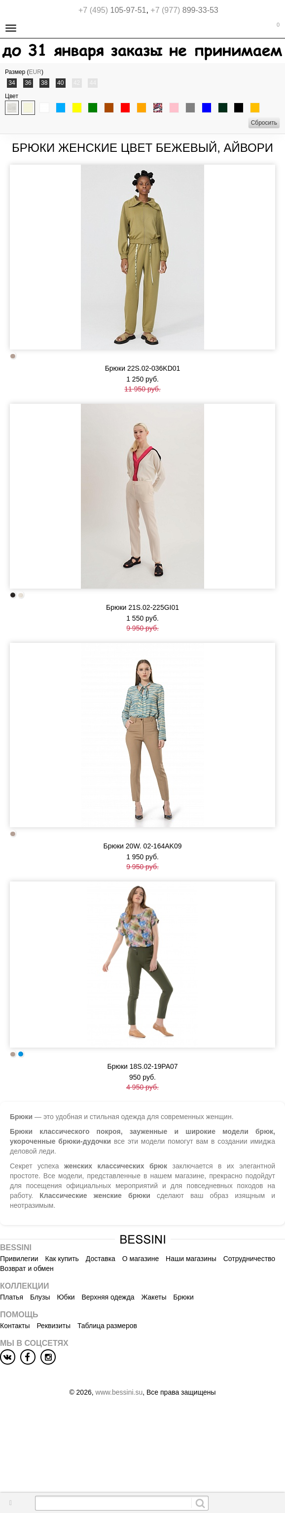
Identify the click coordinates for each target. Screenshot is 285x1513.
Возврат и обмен (27, 1268)
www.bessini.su (119, 1392)
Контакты (15, 1326)
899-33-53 (184, 10)
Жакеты (154, 1297)
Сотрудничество (249, 1259)
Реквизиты (53, 1326)
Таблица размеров (107, 1326)
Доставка (100, 1259)
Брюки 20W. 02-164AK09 (143, 846)
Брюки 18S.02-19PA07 (142, 1066)
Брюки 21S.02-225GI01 (142, 607)
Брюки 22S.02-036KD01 (142, 368)
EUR (35, 72)
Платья (11, 1297)
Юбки (65, 1297)
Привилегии (19, 1259)
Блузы (40, 1297)
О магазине (140, 1259)
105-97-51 (112, 10)
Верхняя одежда (107, 1297)
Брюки (183, 1297)
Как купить (62, 1259)
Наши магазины (191, 1259)
